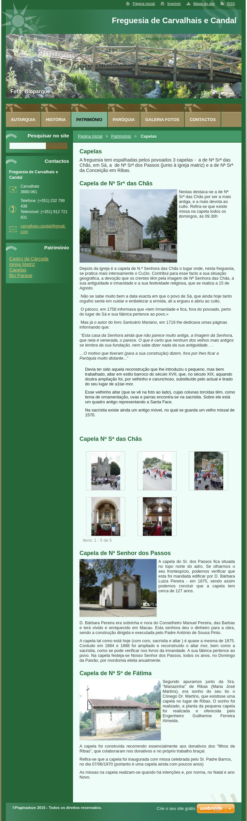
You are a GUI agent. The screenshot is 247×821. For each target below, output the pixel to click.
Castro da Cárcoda (29, 258)
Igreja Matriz (22, 264)
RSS (231, 4)
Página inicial (144, 4)
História (56, 119)
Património (121, 136)
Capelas (17, 269)
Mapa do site (204, 4)
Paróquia (124, 119)
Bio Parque (20, 275)
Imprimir (174, 4)
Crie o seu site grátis (176, 808)
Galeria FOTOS (162, 119)
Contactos (203, 119)
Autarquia (23, 119)
